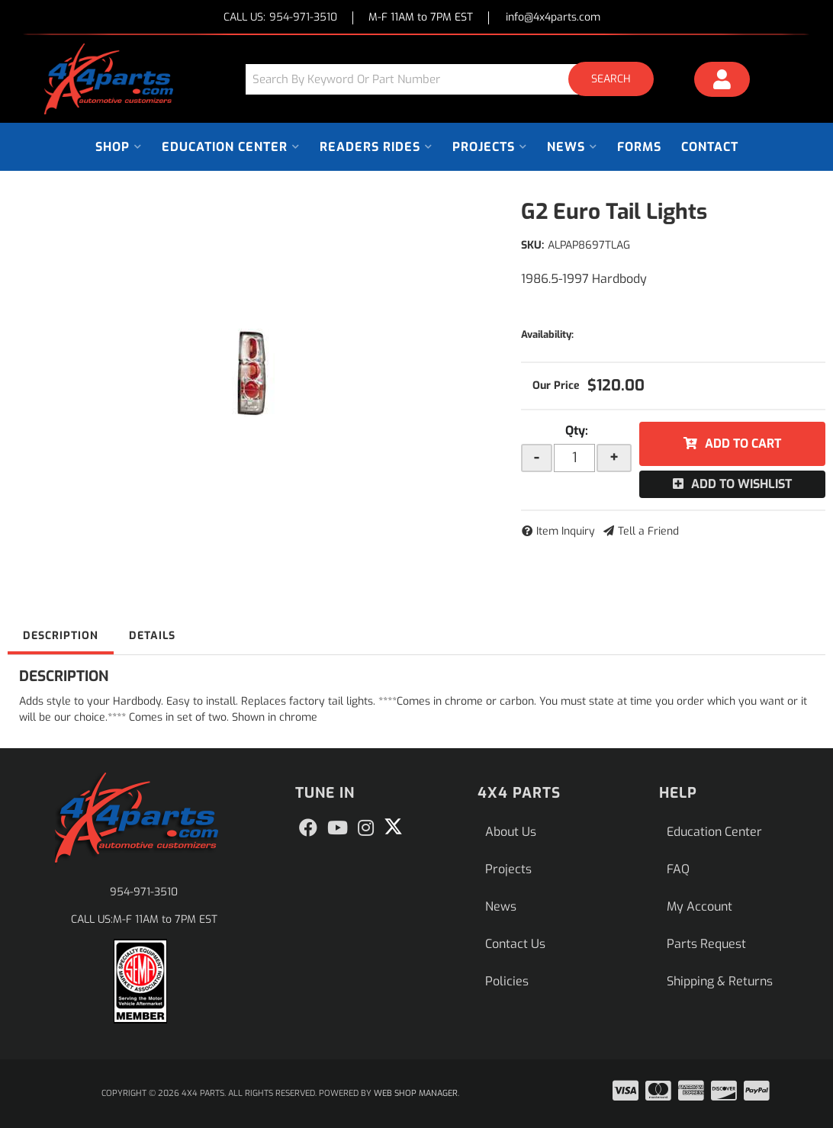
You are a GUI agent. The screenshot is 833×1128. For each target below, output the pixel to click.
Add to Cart (743, 443)
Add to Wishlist (741, 484)
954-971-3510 (144, 892)
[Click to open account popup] (722, 81)
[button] (455, 79)
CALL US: (280, 17)
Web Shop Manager (416, 1093)
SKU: (532, 245)
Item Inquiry (565, 531)
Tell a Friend (648, 531)
